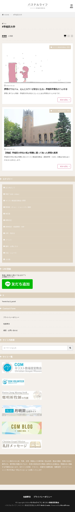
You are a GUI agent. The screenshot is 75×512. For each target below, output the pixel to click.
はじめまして (10, 188)
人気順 (10, 36)
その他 (7, 259)
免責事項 (6, 324)
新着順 (4, 36)
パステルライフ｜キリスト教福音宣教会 (44, 502)
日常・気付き (10, 233)
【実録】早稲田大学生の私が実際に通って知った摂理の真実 (31, 152)
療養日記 (8, 220)
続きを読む (64, 100)
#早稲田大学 (17, 15)
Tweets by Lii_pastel (9, 301)
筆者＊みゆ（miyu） (12, 194)
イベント (8, 240)
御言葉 (7, 214)
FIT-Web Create (43, 505)
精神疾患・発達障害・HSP (14, 227)
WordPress (65, 505)
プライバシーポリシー (11, 317)
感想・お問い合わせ (10, 330)
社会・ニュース (11, 253)
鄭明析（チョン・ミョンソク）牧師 (18, 207)
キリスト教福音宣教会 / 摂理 (61, 47)
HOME (6, 15)
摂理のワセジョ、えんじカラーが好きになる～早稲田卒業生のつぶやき (36, 89)
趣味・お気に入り (11, 246)
